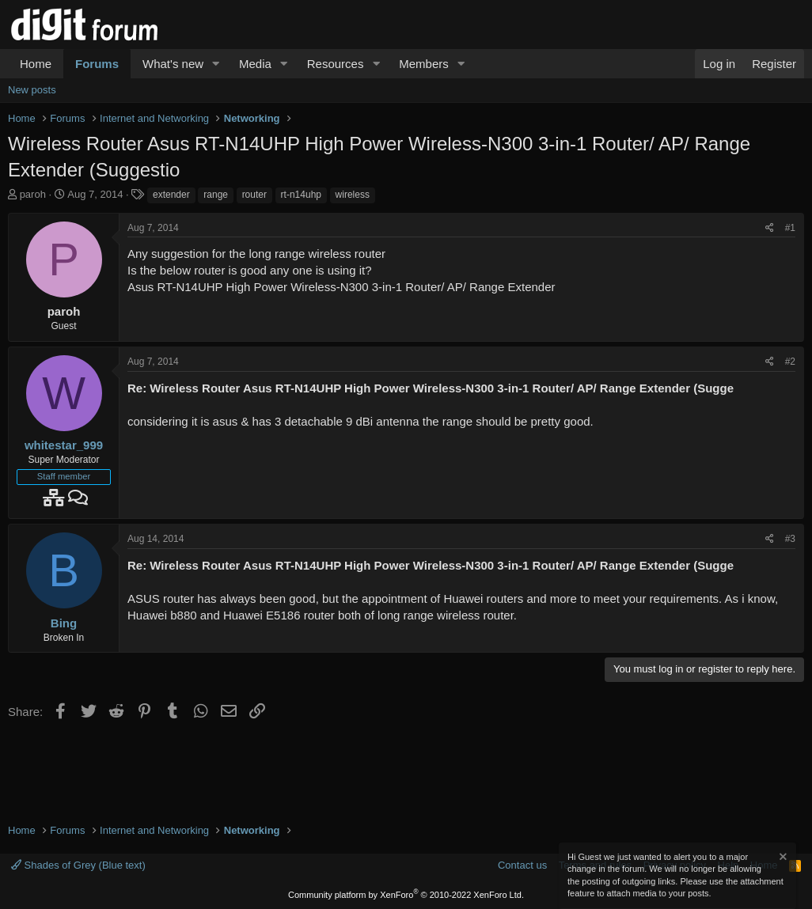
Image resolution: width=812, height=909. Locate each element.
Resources (335, 63)
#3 (790, 538)
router (254, 194)
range (215, 194)
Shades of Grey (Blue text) (78, 865)
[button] (216, 63)
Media (255, 63)
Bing (64, 623)
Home (35, 63)
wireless (353, 194)
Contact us (522, 865)
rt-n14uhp (301, 194)
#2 (790, 361)
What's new (172, 63)
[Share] (770, 228)
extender (171, 194)
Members (424, 63)
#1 (790, 227)
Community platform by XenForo (406, 895)
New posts (32, 90)
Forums (97, 63)
